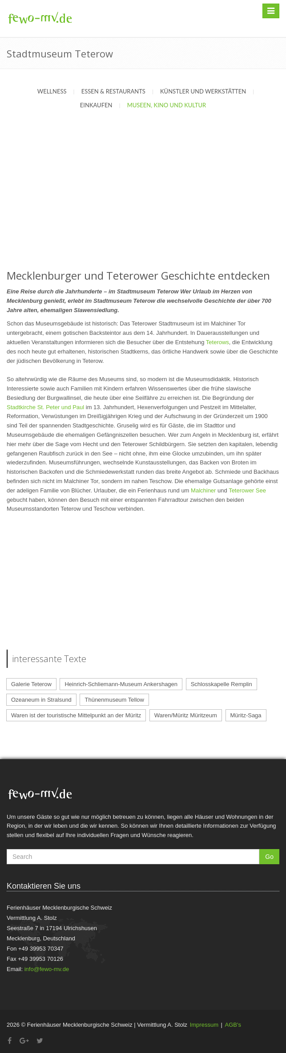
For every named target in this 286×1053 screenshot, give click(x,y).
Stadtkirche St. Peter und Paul (45, 407)
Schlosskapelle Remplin (221, 684)
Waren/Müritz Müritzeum (185, 715)
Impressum (204, 1024)
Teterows (217, 342)
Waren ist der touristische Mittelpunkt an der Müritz (76, 715)
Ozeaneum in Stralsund (41, 699)
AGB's (233, 1024)
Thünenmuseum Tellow (114, 699)
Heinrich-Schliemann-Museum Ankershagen (120, 684)
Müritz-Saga (246, 715)
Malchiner (203, 490)
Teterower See (247, 490)
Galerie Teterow (31, 684)
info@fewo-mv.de (46, 969)
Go (269, 856)
